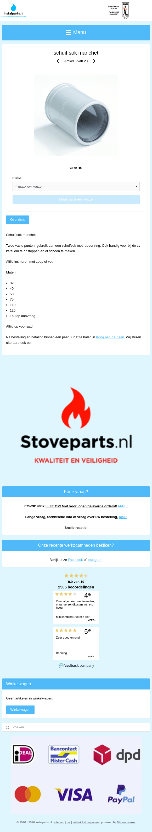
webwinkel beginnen (86, 822)
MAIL (122, 506)
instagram (95, 560)
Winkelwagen (20, 710)
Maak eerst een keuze (76, 199)
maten (17, 178)
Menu (76, 32)
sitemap (59, 822)
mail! (123, 517)
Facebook (75, 560)
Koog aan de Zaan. (110, 337)
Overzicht (17, 220)
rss (68, 822)
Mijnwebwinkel (126, 822)
